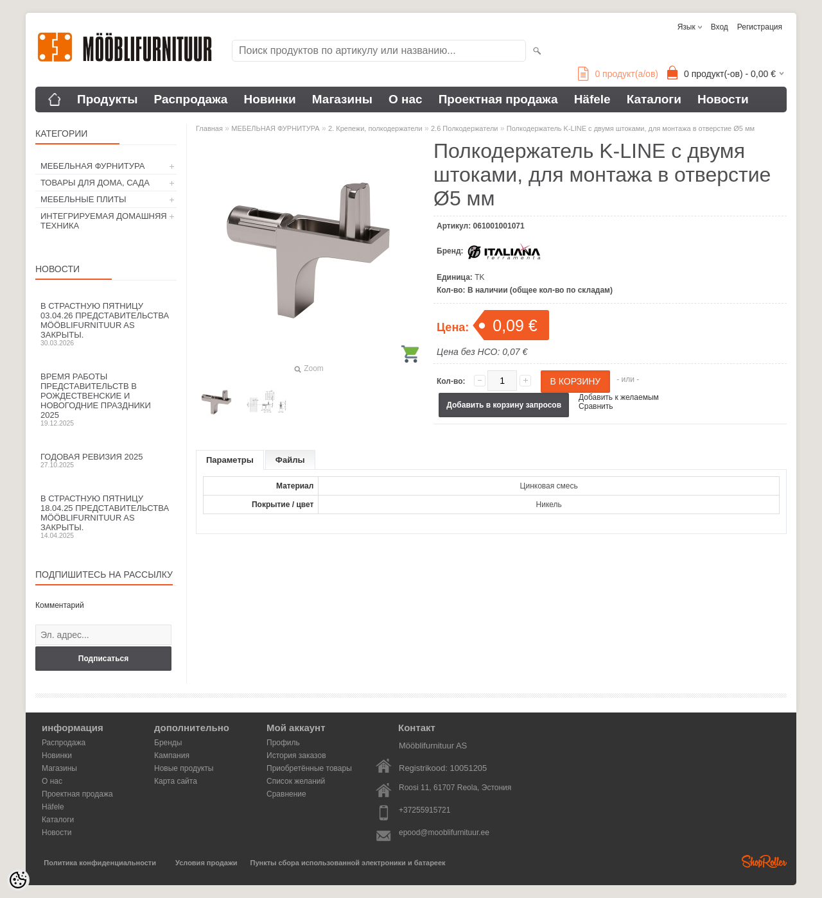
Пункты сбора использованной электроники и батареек (348, 863)
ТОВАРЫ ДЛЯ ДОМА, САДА (95, 182)
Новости (723, 99)
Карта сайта (175, 781)
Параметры (230, 460)
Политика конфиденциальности (100, 863)
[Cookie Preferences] (18, 880)
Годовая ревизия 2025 (105, 460)
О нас (406, 99)
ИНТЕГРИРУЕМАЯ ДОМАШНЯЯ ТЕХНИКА (103, 220)
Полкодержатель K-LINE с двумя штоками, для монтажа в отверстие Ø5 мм (631, 128)
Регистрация (759, 26)
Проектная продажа (498, 99)
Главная (209, 128)
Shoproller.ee (764, 861)
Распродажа (191, 99)
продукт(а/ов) (618, 74)
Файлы (290, 460)
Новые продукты (183, 768)
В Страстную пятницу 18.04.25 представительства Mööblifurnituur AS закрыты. (105, 516)
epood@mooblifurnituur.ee (444, 832)
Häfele (592, 99)
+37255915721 (424, 810)
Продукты (107, 99)
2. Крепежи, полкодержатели (375, 128)
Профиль (283, 742)
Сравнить (596, 406)
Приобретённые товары (309, 768)
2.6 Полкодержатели (464, 128)
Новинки (269, 99)
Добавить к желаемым (619, 397)
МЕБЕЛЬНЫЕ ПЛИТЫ (83, 199)
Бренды (168, 742)
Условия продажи (206, 863)
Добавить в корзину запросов (503, 405)
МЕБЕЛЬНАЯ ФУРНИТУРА (92, 166)
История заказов (296, 755)
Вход (719, 26)
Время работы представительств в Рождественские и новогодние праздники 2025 (105, 399)
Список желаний (296, 781)
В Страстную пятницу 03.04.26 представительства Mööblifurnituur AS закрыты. (105, 324)
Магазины (342, 99)
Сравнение (286, 794)
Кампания (171, 755)
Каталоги (654, 99)
